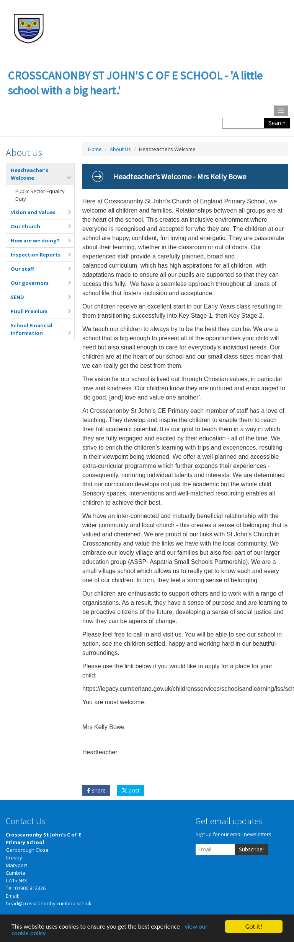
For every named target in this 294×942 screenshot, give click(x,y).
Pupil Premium (41, 311)
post (131, 790)
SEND (41, 297)
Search (277, 123)
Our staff (41, 268)
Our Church (41, 226)
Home (95, 149)
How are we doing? (41, 240)
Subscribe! (251, 849)
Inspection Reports (41, 254)
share (96, 790)
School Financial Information (41, 329)
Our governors (41, 282)
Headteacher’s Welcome (41, 174)
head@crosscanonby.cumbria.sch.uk (48, 903)
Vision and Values (41, 212)
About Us (120, 149)
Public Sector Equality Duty (40, 195)
